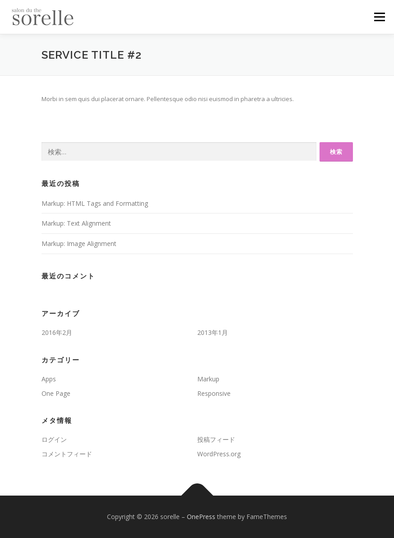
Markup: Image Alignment (79, 243)
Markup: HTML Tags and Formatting (95, 203)
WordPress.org (219, 454)
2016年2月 (57, 332)
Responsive (214, 393)
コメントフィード (67, 454)
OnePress (201, 516)
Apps (49, 379)
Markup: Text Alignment (76, 223)
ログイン (54, 439)
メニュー (379, 17)
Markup (208, 379)
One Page (56, 393)
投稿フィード (216, 439)
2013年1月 (212, 332)
